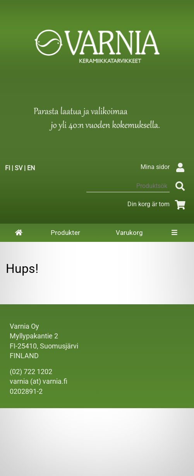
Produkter (65, 232)
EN (31, 168)
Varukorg (129, 232)
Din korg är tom (157, 204)
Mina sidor (164, 167)
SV (18, 168)
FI (7, 168)
